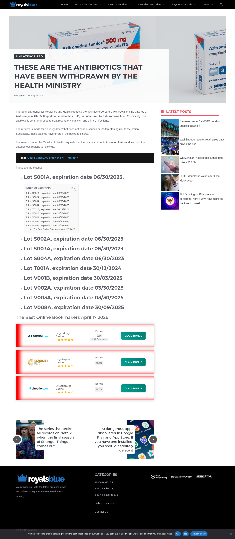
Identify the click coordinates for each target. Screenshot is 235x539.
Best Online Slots (121, 4)
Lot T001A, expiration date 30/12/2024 (48, 209)
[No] (231, 534)
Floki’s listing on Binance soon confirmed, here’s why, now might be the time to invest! (192, 201)
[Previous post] (17, 440)
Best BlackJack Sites (153, 4)
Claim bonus (133, 335)
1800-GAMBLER (104, 482)
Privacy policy (199, 534)
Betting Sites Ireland (107, 494)
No (185, 534)
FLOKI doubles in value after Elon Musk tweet (190, 182)
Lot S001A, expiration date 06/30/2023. (49, 193)
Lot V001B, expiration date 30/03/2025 (48, 213)
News (210, 4)
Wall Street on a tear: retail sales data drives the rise (192, 146)
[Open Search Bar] (221, 4)
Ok (177, 534)
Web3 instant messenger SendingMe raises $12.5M (192, 164)
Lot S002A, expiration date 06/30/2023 (48, 197)
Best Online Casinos (89, 4)
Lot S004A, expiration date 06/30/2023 (48, 205)
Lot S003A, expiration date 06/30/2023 (48, 201)
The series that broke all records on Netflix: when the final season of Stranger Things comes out (55, 437)
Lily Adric (21, 95)
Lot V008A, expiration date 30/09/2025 (48, 225)
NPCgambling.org (104, 488)
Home (64, 4)
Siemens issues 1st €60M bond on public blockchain (191, 127)
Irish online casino (105, 503)
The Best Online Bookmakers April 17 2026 (54, 229)
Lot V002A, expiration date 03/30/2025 (48, 217)
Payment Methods (186, 4)
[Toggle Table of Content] (71, 188)
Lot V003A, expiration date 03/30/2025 (48, 221)
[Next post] (153, 440)
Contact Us (101, 511)
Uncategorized (29, 56)
